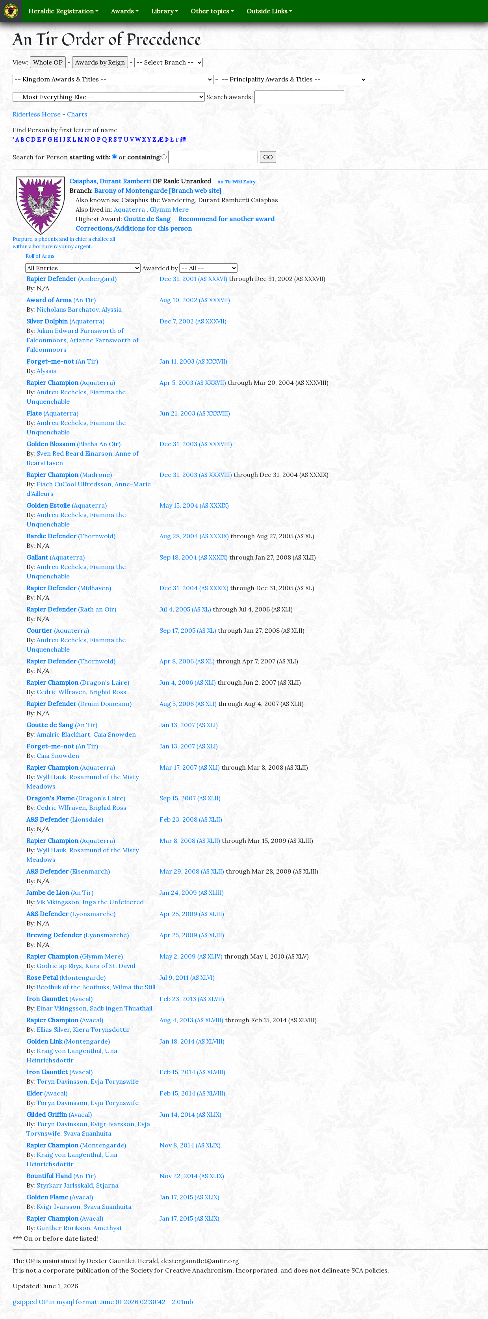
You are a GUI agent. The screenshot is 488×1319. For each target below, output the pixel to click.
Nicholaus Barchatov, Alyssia (79, 309)
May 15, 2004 (194, 505)
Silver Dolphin (47, 321)
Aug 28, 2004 (194, 536)
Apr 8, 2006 (187, 661)
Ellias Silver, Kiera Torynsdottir (83, 1029)
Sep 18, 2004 (194, 557)
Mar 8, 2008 (190, 840)
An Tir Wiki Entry (236, 182)
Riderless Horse (37, 114)
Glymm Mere (169, 209)
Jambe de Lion (47, 892)
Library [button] (162, 11)
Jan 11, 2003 (193, 361)
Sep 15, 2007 (190, 798)
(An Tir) (84, 300)
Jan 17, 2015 (189, 1197)
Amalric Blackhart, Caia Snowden (86, 734)
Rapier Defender (51, 279)
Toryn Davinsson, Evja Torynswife (88, 1081)
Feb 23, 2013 (192, 999)
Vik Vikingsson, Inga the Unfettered (90, 902)
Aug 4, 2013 (191, 1020)
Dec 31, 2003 (196, 444)
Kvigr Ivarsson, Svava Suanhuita (84, 1206)
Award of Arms (49, 300)
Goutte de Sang (147, 219)
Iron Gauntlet (47, 999)
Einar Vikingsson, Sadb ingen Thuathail (94, 1008)
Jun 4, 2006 (188, 682)
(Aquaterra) (86, 321)
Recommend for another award (226, 219)
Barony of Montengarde (130, 190)
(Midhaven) (94, 588)
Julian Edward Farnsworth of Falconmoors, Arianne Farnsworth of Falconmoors (82, 340)
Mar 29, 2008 (192, 871)
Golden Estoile (48, 505)
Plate (34, 413)
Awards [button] (122, 11)
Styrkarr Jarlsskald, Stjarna (78, 1185)
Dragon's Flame (50, 798)
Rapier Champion (52, 382)
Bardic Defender (51, 536)
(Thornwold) (96, 536)
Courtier (39, 630)
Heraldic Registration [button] (61, 11)
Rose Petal (42, 977)
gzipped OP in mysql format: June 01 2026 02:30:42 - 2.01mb (103, 1302)
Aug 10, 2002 (195, 300)
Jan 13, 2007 (189, 725)
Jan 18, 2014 (192, 1041)
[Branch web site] (195, 190)
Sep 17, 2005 (188, 630)
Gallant (37, 557)
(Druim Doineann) (105, 704)
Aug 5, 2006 (188, 704)
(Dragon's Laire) (104, 682)
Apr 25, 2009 (192, 914)
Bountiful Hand (49, 1176)
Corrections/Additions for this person (134, 228)
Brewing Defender (54, 935)
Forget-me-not (50, 361)
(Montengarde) (82, 977)
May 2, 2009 (191, 956)
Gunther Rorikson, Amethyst (79, 1228)
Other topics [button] (210, 11)
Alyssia (47, 371)
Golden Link (44, 1041)
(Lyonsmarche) (92, 914)
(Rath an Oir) (97, 609)
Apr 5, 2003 (193, 382)
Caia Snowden (58, 755)
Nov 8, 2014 (190, 1145)
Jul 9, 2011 (187, 977)
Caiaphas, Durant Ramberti (110, 181)
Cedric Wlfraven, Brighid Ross (81, 692)
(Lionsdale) (86, 819)
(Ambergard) (97, 279)
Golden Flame (47, 1197)
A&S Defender (47, 819)
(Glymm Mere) (101, 956)
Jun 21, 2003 (195, 413)
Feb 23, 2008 (191, 819)
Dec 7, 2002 (193, 321)
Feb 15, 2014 (192, 1072)
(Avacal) (81, 999)
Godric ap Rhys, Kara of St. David (86, 966)
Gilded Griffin (46, 1114)
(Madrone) (96, 474)
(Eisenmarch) (90, 871)
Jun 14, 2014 (190, 1114)
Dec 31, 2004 (194, 588)
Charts (77, 114)
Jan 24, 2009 (192, 892)
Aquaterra (129, 209)
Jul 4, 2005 (185, 609)
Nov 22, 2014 (192, 1176)
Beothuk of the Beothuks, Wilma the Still (96, 987)
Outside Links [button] (267, 11)
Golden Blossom (50, 444)
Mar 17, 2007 (190, 767)
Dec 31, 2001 (193, 279)
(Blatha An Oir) (99, 444)
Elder (34, 1093)
